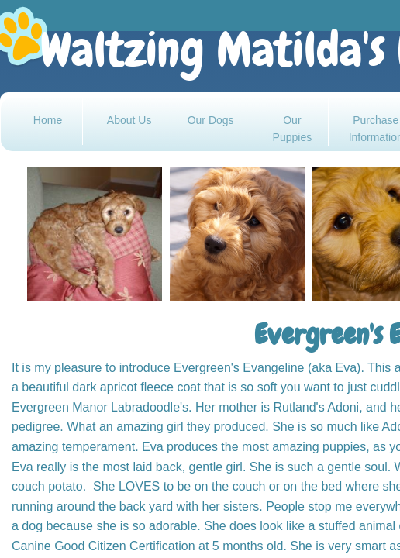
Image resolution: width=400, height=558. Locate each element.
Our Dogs (211, 120)
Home (47, 120)
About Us (129, 120)
